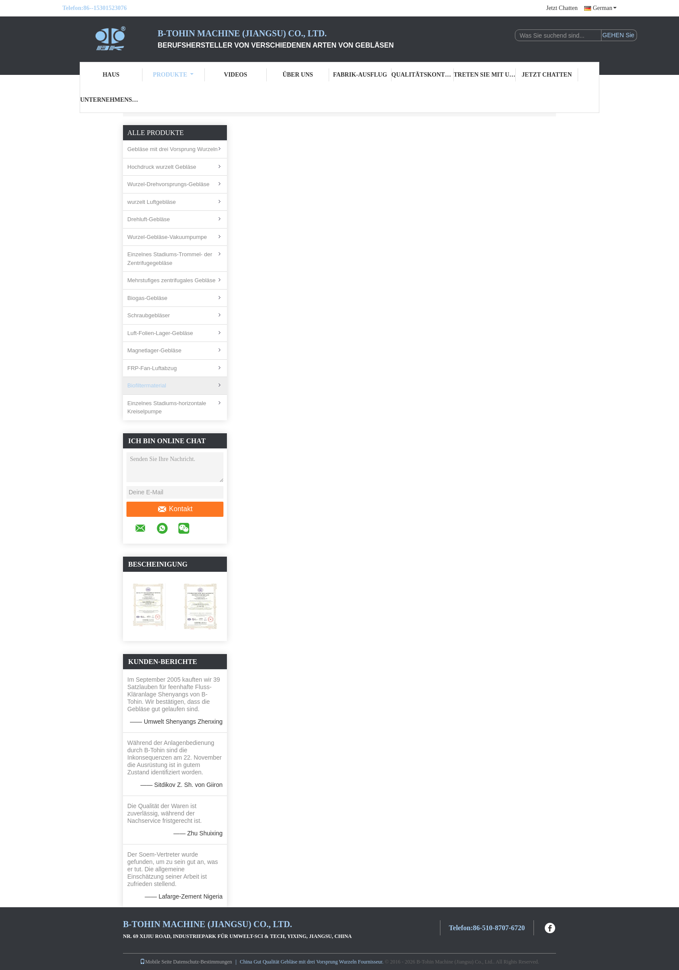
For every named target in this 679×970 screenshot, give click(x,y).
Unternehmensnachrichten (111, 100)
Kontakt (174, 509)
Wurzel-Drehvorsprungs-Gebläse (168, 184)
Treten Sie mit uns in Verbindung (485, 74)
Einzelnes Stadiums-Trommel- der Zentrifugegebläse (169, 258)
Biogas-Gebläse (147, 298)
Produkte (173, 74)
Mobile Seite (156, 962)
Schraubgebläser (148, 315)
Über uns (297, 74)
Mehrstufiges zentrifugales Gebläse (171, 280)
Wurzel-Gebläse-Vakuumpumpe (167, 237)
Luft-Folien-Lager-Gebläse (160, 333)
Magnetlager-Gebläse (154, 350)
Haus (111, 74)
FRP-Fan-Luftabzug (152, 368)
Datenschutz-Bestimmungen (202, 962)
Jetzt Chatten (562, 8)
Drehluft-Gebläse (148, 219)
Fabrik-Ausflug (360, 74)
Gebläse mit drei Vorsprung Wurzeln (172, 149)
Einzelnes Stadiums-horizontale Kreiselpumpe (166, 407)
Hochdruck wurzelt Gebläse (161, 167)
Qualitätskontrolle (422, 74)
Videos (235, 74)
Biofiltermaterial (146, 385)
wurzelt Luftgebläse (151, 202)
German (605, 8)
